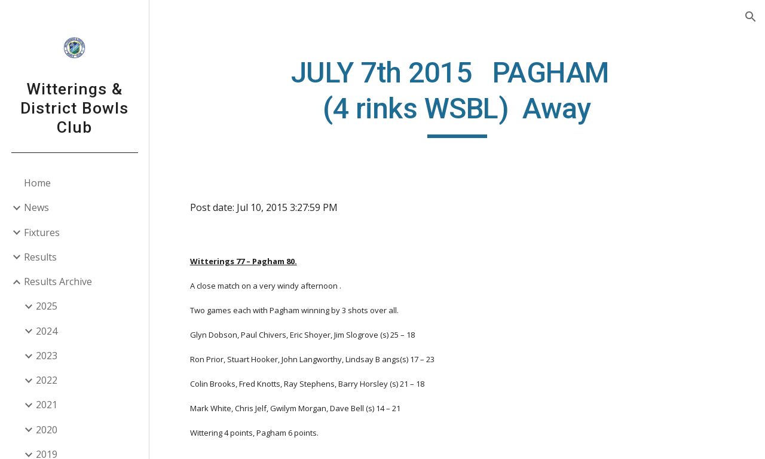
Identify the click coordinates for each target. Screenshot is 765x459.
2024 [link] (46, 331)
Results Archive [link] (58, 281)
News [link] (36, 207)
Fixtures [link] (42, 232)
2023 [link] (46, 355)
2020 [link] (46, 429)
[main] (457, 96)
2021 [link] (46, 404)
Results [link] (40, 257)
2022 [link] (46, 380)
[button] (750, 16)
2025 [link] (46, 306)
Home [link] (37, 182)
